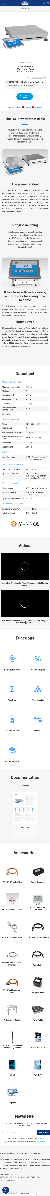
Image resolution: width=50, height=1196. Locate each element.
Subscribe (43, 1132)
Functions (25, 638)
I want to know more (24, 97)
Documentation (25, 777)
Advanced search (16, 107)
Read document (41, 1142)
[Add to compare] (34, 1193)
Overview (25, 8)
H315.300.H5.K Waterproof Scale (24, 82)
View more (41, 1138)
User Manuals (38, 107)
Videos (25, 545)
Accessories (25, 852)
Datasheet (28, 107)
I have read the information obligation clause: (26, 1142)
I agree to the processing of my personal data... (23, 1138)
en (44, 3)
